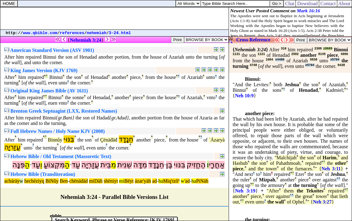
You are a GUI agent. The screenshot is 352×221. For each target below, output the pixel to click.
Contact (328, 3)
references (72, 33)
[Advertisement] (114, 18)
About (344, 3)
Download (307, 3)
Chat (290, 3)
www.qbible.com (40, 33)
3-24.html (120, 33)
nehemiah (96, 33)
